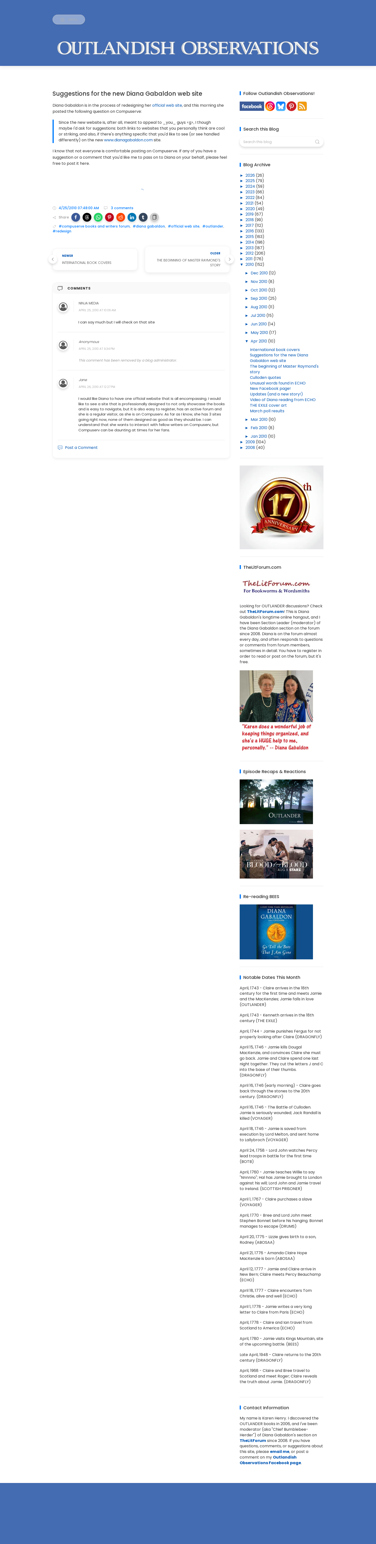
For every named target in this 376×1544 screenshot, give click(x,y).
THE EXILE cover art (268, 405)
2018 (250, 220)
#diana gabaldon (149, 226)
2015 (250, 236)
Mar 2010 (260, 419)
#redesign (62, 231)
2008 (251, 447)
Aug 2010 (259, 307)
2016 (250, 231)
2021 (250, 203)
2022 (251, 197)
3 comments (121, 208)
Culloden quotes (265, 377)
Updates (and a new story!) (276, 394)
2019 (250, 214)
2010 (250, 264)
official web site (167, 105)
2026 (251, 175)
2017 (250, 225)
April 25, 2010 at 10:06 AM (97, 310)
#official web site (183, 226)
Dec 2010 (260, 273)
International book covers (275, 349)
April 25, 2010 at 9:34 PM (97, 349)
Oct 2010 (259, 290)
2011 (250, 259)
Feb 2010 (259, 428)
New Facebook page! (270, 388)
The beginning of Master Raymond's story (284, 369)
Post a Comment (78, 447)
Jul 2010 (258, 315)
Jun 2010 (259, 324)
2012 (250, 253)
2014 (250, 242)
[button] (75, 217)
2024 (251, 186)
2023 (251, 192)
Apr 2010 (259, 341)
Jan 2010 (259, 436)
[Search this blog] (281, 142)
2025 (251, 181)
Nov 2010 (259, 281)
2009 (251, 442)
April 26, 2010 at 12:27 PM (97, 387)
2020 (251, 209)
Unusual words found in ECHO (278, 383)
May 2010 (260, 332)
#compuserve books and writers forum (94, 226)
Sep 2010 (259, 298)
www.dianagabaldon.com (128, 140)
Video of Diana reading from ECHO (283, 400)
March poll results (267, 411)
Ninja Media (89, 303)
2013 (250, 248)
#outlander (212, 226)
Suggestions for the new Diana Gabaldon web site (279, 357)
